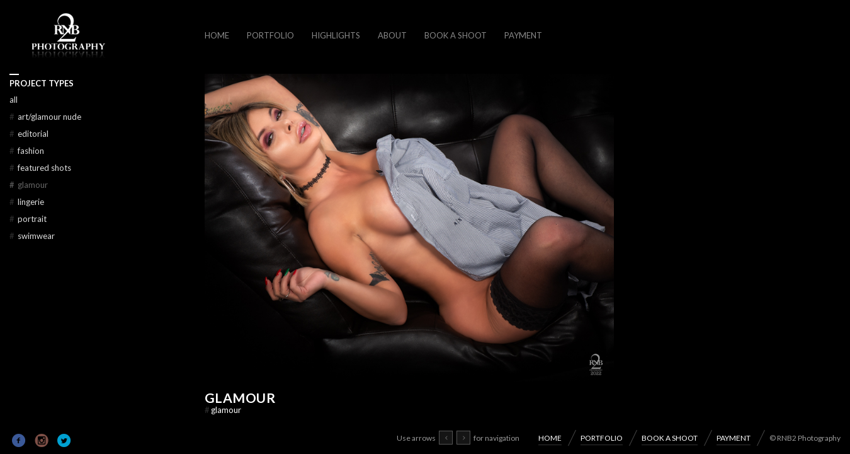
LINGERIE (26, 202)
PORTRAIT (28, 219)
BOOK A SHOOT (455, 35)
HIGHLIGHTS (336, 35)
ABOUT (392, 35)
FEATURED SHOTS (40, 168)
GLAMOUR (240, 397)
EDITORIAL (28, 134)
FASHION (26, 151)
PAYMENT (523, 35)
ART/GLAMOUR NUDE (45, 117)
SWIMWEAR (32, 236)
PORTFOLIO (270, 35)
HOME (217, 35)
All (13, 100)
